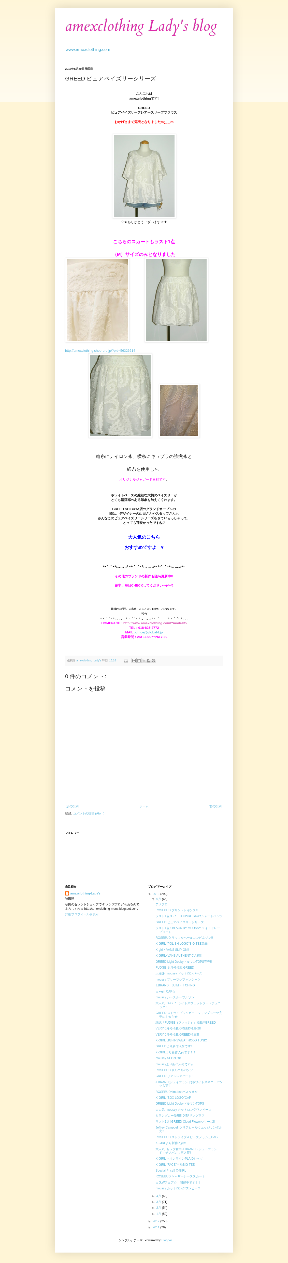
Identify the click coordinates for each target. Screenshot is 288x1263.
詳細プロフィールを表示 (82, 914)
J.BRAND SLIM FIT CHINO (175, 985)
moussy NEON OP (168, 1058)
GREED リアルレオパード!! (174, 1076)
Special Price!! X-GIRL (170, 1170)
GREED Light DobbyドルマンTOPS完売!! (183, 961)
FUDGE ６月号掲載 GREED (174, 967)
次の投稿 (72, 806)
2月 (159, 1208)
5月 (159, 899)
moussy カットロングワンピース (177, 1188)
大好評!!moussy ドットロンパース (178, 973)
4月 (159, 1196)
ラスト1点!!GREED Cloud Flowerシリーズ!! (185, 1121)
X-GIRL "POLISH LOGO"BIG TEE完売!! (182, 943)
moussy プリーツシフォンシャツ (177, 979)
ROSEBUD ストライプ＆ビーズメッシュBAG (186, 1137)
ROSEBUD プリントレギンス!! (176, 910)
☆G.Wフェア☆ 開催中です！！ (178, 1182)
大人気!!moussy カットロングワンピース (183, 1109)
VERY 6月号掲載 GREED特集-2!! (178, 1028)
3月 (159, 1202)
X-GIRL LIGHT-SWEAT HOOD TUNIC (181, 1040)
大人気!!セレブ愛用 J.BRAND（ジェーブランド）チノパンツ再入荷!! (186, 1151)
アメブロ (161, 904)
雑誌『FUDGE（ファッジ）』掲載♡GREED (185, 1022)
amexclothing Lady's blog (141, 26)
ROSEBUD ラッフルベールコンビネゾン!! (184, 938)
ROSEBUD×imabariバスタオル (176, 1092)
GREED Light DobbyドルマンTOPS (179, 1103)
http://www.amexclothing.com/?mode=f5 (155, 623)
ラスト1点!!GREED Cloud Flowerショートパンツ (188, 916)
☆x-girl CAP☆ (165, 991)
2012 (156, 1221)
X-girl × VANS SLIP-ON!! (172, 950)
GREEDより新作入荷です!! (173, 1046)
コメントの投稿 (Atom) (88, 813)
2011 (156, 1227)
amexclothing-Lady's (85, 893)
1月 (159, 1214)
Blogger (167, 1240)
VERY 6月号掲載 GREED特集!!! (177, 1034)
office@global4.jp (149, 632)
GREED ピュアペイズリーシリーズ (179, 922)
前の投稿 (215, 806)
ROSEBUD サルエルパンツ (174, 1070)
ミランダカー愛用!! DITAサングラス (179, 1115)
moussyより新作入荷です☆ (174, 1064)
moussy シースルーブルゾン (174, 997)
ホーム (144, 806)
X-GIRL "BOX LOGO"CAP (173, 1097)
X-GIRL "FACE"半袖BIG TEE (175, 1164)
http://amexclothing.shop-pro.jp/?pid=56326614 (100, 350)
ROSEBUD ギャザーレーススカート (180, 1176)
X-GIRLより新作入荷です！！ (175, 1052)
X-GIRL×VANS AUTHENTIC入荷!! (178, 955)
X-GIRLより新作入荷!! (170, 1143)
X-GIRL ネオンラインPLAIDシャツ (179, 1158)
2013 (156, 894)
